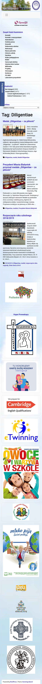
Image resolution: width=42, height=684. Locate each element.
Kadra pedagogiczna (12, 57)
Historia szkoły (10, 53)
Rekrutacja (8, 48)
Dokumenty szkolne (11, 46)
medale (15, 208)
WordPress (13, 682)
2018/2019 (9, 263)
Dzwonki (8, 44)
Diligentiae (8, 157)
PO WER (8, 75)
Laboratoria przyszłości (13, 77)
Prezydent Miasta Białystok (28, 208)
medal (15, 157)
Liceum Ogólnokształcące (16, 94)
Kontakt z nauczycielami (13, 37)
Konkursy (8, 73)
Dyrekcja (8, 55)
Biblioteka (8, 66)
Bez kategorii (9, 89)
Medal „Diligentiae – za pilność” (19, 121)
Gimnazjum (9, 71)
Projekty (8, 68)
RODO (7, 60)
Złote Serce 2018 (14, 265)
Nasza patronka (10, 51)
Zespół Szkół (9, 91)
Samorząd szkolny (11, 62)
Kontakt (7, 35)
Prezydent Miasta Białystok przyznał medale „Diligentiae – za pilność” (19, 167)
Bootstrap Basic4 (27, 682)
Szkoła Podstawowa (14, 96)
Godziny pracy (10, 42)
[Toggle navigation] (6, 15)
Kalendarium (9, 40)
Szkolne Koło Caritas (12, 64)
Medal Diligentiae (23, 157)
